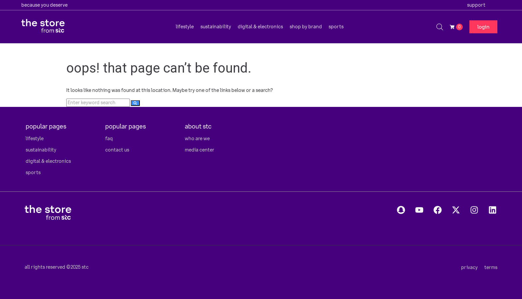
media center (199, 149)
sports (33, 172)
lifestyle (35, 138)
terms (490, 267)
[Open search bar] (439, 27)
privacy (469, 267)
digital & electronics (48, 161)
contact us (117, 149)
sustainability (41, 149)
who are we (197, 138)
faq (109, 138)
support (476, 5)
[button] (184, 27)
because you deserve (44, 5)
